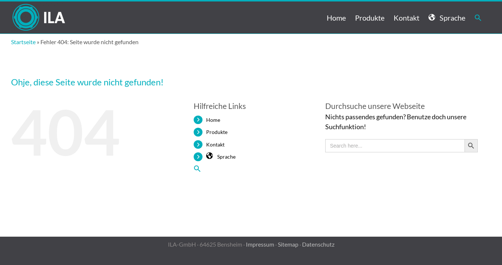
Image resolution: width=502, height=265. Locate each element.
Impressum (260, 244)
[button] (487, 17)
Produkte (216, 132)
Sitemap (288, 244)
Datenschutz (318, 244)
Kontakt (215, 144)
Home (213, 120)
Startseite (23, 41)
